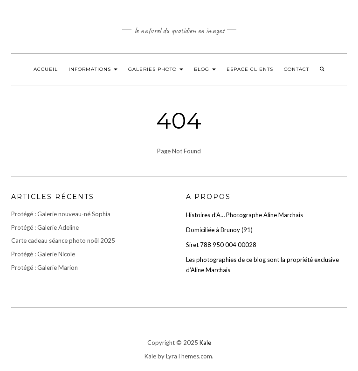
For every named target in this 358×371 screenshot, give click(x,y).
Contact (296, 69)
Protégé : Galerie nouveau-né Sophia (60, 214)
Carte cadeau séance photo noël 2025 (63, 240)
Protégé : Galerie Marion (44, 267)
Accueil (46, 69)
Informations (93, 69)
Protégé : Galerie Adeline (45, 227)
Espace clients (250, 69)
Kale (205, 342)
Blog (205, 69)
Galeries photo (155, 69)
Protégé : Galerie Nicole (43, 254)
